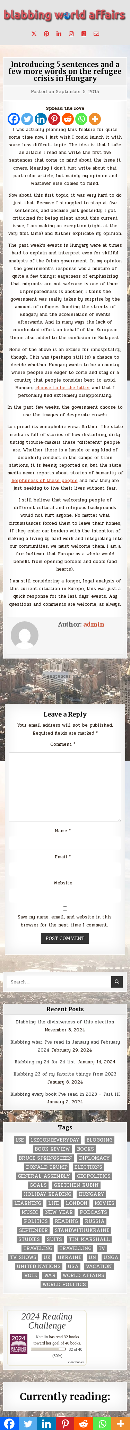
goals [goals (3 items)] (38, 1185)
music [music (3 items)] (29, 1212)
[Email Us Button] (96, 34)
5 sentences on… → (65, 676)
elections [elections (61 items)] (88, 1167)
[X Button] (34, 34)
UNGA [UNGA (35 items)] (111, 1257)
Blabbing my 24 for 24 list (45, 1062)
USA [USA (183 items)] (73, 1266)
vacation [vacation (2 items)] (99, 1266)
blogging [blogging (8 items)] (99, 1140)
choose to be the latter (62, 387)
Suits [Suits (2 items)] (54, 1239)
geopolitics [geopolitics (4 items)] (94, 1176)
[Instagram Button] (71, 34)
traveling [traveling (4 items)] (37, 1248)
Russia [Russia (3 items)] (95, 1221)
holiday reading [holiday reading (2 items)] (47, 1194)
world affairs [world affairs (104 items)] (83, 1275)
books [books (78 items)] (85, 1149)
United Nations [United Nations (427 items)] (39, 1266)
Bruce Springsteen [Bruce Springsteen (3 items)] (45, 1158)
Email (63, 856)
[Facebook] (14, 119)
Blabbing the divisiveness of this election (65, 1022)
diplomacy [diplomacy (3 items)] (94, 1158)
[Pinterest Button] (46, 34)
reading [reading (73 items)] (66, 1221)
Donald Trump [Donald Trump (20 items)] (47, 1167)
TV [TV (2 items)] (101, 1248)
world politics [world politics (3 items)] (64, 1284)
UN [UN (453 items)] (92, 1257)
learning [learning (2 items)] (27, 1203)
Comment (62, 744)
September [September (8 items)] (33, 1230)
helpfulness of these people (44, 480)
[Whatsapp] (81, 119)
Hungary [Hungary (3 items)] (91, 1194)
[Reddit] (68, 119)
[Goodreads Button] (84, 34)
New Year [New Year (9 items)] (59, 1212)
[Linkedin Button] (59, 34)
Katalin (42, 1336)
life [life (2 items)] (53, 1203)
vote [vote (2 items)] (30, 1275)
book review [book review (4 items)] (52, 1149)
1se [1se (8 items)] (20, 1140)
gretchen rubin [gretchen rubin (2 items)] (76, 1185)
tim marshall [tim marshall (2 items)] (89, 1239)
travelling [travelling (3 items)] (75, 1248)
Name (63, 830)
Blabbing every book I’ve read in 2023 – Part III (65, 1094)
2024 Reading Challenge (46, 1321)
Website (62, 883)
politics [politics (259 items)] (36, 1221)
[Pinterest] (54, 119)
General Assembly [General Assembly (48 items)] (44, 1176)
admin (93, 624)
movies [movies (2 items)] (104, 1203)
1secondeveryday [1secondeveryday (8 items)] (55, 1140)
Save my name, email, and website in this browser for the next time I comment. (65, 921)
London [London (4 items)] (77, 1203)
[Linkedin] (41, 119)
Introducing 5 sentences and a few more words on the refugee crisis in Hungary (65, 71)
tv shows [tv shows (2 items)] (23, 1257)
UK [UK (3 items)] (47, 1257)
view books (76, 1362)
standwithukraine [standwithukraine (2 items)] (82, 1230)
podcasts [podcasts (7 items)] (93, 1212)
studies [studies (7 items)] (29, 1239)
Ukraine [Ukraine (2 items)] (69, 1257)
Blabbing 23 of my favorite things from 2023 (65, 1074)
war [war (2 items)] (49, 1275)
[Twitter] (27, 119)
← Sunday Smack (65, 687)
